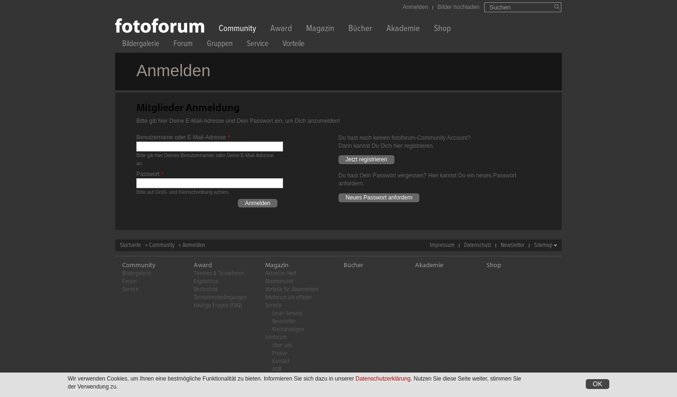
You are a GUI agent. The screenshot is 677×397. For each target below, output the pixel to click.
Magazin (320, 29)
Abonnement (279, 282)
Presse (279, 353)
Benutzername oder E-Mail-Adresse (183, 137)
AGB (276, 369)
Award (281, 29)
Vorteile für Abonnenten (291, 290)
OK (597, 384)
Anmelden (415, 7)
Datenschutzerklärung (382, 378)
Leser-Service (287, 314)
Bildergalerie (140, 44)
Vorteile (294, 44)
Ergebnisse (206, 282)
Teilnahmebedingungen (220, 298)
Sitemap (543, 245)
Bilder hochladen (459, 7)
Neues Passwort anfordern (379, 197)
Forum (183, 44)
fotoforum (276, 337)
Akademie (403, 29)
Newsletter (513, 245)
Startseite (130, 245)
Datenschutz (477, 245)
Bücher (360, 29)
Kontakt (280, 361)
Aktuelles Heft (280, 274)
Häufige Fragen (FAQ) (218, 306)
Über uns (282, 345)
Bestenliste (206, 290)
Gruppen (220, 44)
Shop (442, 29)
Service (257, 44)
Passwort (149, 174)
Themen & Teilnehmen (219, 274)
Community (237, 29)
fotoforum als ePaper (288, 298)
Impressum (442, 245)
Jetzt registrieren (366, 159)
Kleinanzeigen (288, 329)
